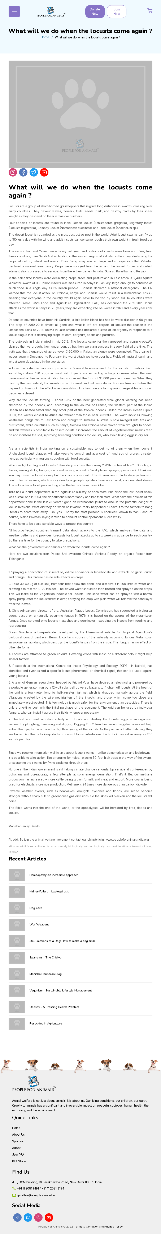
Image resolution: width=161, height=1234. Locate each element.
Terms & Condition (86, 1226)
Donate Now (95, 11)
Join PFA (18, 1154)
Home (44, 37)
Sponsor (18, 1141)
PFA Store (19, 1161)
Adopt (16, 1148)
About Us (18, 1134)
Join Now (117, 11)
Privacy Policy (113, 1226)
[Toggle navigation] (14, 11)
